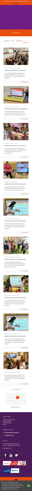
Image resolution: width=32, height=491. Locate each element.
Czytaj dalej (25, 82)
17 (20, 400)
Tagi (13, 40)
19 (16, 403)
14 (11, 400)
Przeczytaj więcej (12, 489)
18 (23, 400)
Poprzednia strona (16, 389)
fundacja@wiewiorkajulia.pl (22, 1)
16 (17, 400)
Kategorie (7, 40)
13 (8, 400)
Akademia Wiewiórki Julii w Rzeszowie (15, 70)
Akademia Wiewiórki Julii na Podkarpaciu (16, 109)
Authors (19, 40)
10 (17, 397)
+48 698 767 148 (9, 1)
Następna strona (16, 407)
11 (20, 397)
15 (14, 400)
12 (23, 397)
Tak (29, 485)
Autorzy (25, 42)
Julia (7, 68)
